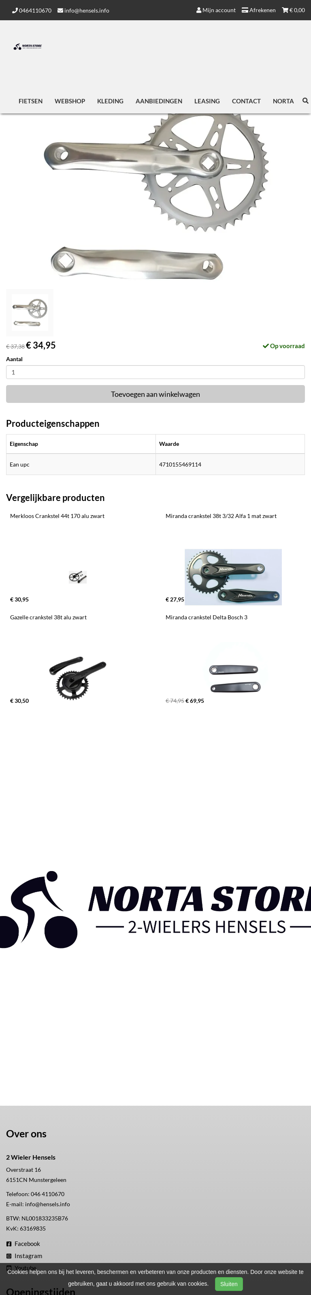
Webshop (70, 101)
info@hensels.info (83, 10)
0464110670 (31, 10)
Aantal (14, 358)
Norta (283, 101)
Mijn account (216, 9)
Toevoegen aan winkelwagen (155, 394)
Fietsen (31, 101)
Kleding (110, 101)
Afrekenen (259, 9)
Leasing (207, 101)
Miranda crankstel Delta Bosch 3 (206, 617)
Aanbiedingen (159, 101)
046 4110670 (47, 1193)
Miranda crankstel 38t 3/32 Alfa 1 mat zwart (221, 515)
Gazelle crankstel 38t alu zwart (48, 617)
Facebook (23, 1243)
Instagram (24, 1255)
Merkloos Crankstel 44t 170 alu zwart (57, 515)
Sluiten (229, 1284)
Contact (246, 101)
